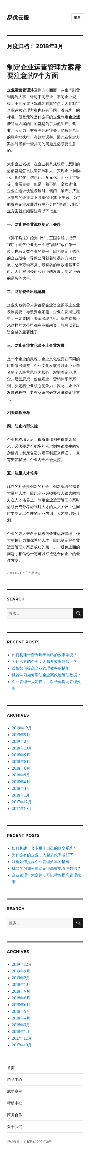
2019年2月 (21, 741)
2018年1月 (21, 795)
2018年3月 (21, 788)
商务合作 (14, 1115)
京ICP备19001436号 (38, 1142)
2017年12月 (22, 801)
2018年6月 (21, 768)
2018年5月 (21, 775)
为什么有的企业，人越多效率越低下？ (44, 661)
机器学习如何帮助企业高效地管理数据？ (46, 674)
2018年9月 (21, 754)
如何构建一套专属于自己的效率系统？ (44, 654)
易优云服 (18, 17)
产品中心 (14, 1079)
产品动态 (34, 573)
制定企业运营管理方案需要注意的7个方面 (44, 71)
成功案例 (14, 1091)
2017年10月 (22, 808)
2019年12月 (22, 727)
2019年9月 (21, 734)
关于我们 (14, 1126)
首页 (11, 1068)
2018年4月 (21, 781)
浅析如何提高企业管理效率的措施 (40, 668)
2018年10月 (22, 748)
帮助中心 (14, 1103)
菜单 (77, 17)
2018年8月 (21, 761)
